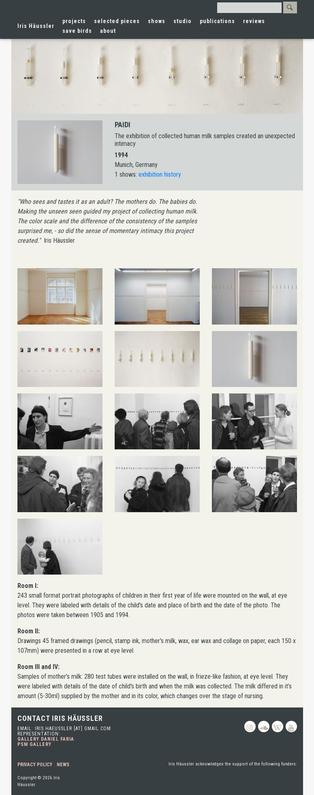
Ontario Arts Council (268, 779)
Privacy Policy (34, 764)
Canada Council (196, 779)
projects (74, 21)
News (63, 764)
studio (182, 21)
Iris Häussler (35, 26)
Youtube (291, 726)
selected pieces (117, 21)
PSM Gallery (34, 744)
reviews (254, 21)
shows (156, 21)
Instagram (250, 726)
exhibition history (160, 174)
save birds (77, 31)
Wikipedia (277, 726)
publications (217, 21)
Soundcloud (263, 726)
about (108, 31)
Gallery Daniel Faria (45, 739)
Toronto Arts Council (135, 779)
